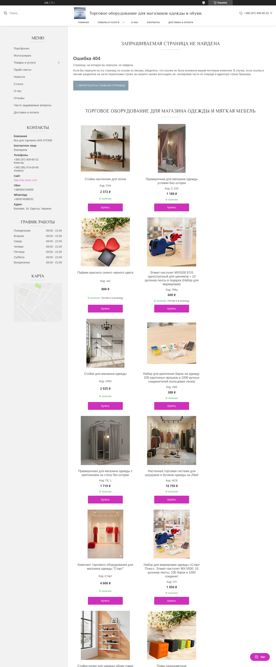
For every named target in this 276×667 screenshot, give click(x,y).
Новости (19, 76)
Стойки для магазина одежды (169, 272)
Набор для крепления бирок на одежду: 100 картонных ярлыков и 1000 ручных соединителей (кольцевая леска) (234, 276)
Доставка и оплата (181, 22)
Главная (83, 22)
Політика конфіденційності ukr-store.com (50, 565)
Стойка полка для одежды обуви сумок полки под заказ (169, 469)
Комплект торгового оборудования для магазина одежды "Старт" (234, 375)
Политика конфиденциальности (170, 588)
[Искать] (5, 13)
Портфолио (21, 48)
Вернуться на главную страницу (102, 85)
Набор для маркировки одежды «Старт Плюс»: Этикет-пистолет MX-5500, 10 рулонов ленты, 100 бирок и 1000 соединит (105, 473)
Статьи (18, 84)
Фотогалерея (22, 55)
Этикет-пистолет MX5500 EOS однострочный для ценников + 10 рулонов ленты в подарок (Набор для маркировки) (104, 278)
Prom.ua (154, 581)
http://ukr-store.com (25, 180)
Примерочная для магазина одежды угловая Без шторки (169, 181)
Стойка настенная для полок (104, 179)
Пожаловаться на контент (137, 588)
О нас (134, 22)
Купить (104, 207)
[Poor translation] (14, 611)
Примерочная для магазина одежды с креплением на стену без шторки (105, 375)
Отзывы (19, 98)
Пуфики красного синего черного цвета (234, 179)
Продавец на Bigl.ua (138, 584)
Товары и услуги (108, 22)
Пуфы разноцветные (234, 467)
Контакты (153, 22)
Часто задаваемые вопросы (32, 105)
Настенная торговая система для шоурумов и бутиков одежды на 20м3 (169, 375)
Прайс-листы (22, 69)
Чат (260, 657)
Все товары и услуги (168, 519)
